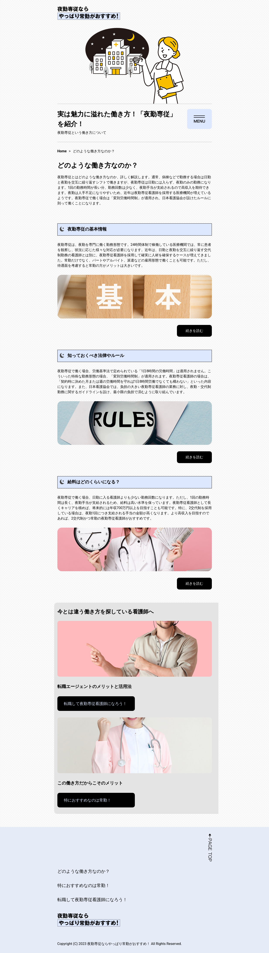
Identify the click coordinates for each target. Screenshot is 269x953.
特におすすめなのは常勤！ (87, 800)
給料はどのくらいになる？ (93, 481)
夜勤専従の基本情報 (87, 229)
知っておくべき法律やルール (95, 355)
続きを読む (194, 331)
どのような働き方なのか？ (83, 871)
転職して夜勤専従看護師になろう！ (95, 703)
